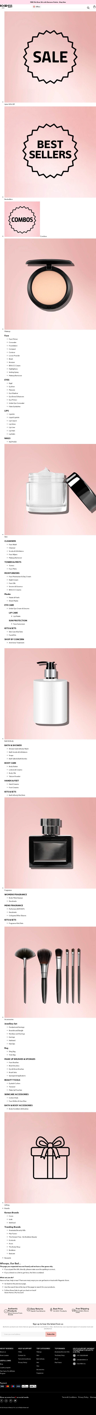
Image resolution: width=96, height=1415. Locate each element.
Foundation (13, 346)
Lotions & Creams (15, 770)
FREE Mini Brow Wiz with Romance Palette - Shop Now (48, 2)
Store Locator (4, 1355)
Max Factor (13, 1234)
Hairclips (12, 1044)
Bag (6, 1048)
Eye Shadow (13, 393)
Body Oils (12, 773)
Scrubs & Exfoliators (16, 551)
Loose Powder (14, 356)
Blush (11, 359)
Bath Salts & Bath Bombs (18, 759)
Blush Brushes (14, 1066)
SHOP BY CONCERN (14, 639)
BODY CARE (10, 763)
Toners (11, 565)
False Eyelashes (15, 406)
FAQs (20, 1352)
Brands (7, 1208)
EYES (6, 379)
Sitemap (93, 1397)
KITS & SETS (10, 628)
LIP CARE (13, 612)
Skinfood (12, 1223)
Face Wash (13, 544)
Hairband (12, 1040)
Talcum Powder (14, 776)
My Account (19, 1292)
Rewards (7, 1258)
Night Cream (13, 580)
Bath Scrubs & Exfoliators (18, 752)
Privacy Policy (22, 1362)
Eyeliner (12, 386)
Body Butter (13, 766)
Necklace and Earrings (17, 1034)
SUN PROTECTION (18, 620)
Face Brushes (14, 1062)
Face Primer (13, 339)
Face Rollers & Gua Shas (17, 1101)
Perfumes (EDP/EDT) (17, 909)
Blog (1, 1364)
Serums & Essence (16, 586)
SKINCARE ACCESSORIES (16, 1094)
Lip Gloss (12, 424)
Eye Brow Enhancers (16, 396)
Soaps (11, 755)
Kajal (10, 383)
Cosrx (11, 1216)
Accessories (40, 1369)
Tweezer (12, 1087)
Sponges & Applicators (17, 1076)
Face (6, 335)
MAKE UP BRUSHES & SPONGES (19, 1059)
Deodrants (13, 901)
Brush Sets (13, 1072)
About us (3, 1352)
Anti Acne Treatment (16, 643)
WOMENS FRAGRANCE (15, 894)
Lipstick (11, 414)
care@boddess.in (80, 1359)
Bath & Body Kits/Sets (17, 795)
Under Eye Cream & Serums (19, 608)
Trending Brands (12, 1227)
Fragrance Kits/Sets (16, 923)
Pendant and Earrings (16, 1027)
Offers (38, 7)
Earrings (12, 1037)
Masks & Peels (14, 597)
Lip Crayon (13, 421)
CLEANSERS (10, 541)
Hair (38, 1362)
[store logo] (6, 6)
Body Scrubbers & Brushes (18, 1109)
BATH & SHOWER (13, 745)
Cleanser (12, 548)
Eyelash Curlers (14, 1083)
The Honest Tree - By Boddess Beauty (23, 1237)
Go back (7, 1284)
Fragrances (40, 1373)
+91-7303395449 (80, 1355)
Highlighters (13, 369)
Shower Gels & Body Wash (19, 749)
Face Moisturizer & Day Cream (20, 576)
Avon (11, 1243)
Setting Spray (14, 372)
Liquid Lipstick (14, 417)
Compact (12, 349)
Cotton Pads (13, 1098)
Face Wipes (13, 554)
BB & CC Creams (15, 590)
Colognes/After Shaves (17, 915)
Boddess (12, 1250)
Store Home (8, 1292)
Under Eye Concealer (16, 403)
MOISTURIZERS (12, 573)
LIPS (6, 410)
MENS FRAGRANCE (13, 905)
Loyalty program (5, 1367)
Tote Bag (12, 1055)
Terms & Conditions (24, 1359)
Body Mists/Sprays (16, 898)
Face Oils (12, 583)
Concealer (12, 342)
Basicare (12, 1253)
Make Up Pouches (15, 1090)
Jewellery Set (10, 1023)
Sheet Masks (13, 601)
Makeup (39, 1352)
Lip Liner (12, 427)
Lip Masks (17, 616)
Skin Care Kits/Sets (16, 632)
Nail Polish (13, 442)
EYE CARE (9, 605)
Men (38, 1366)
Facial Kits (12, 635)
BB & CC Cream (14, 365)
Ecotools (12, 1240)
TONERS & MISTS (12, 562)
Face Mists (13, 569)
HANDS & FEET (11, 780)
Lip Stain (12, 431)
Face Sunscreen (19, 624)
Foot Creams (14, 787)
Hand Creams (14, 784)
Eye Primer (13, 400)
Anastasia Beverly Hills (17, 1230)
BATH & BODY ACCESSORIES (18, 1105)
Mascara (12, 390)
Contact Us (21, 1355)
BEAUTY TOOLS (12, 1080)
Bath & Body (41, 1359)
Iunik (10, 1219)
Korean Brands (11, 1212)
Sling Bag (12, 1051)
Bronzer (12, 362)
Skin (38, 1355)
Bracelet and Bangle (16, 1030)
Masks (7, 594)
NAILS (7, 438)
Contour (12, 352)
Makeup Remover (15, 375)
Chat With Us (79, 1363)
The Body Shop (14, 1247)
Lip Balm (12, 434)
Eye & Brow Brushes (16, 1069)
